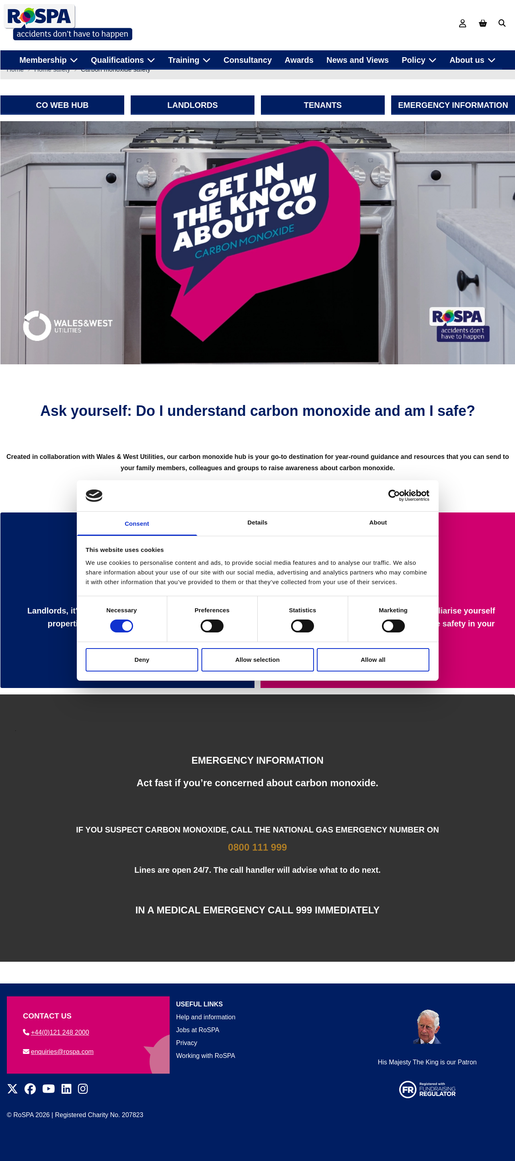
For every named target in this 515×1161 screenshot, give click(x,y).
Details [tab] (258, 522)
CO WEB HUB (62, 110)
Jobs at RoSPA (197, 1030)
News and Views (357, 56)
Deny (141, 659)
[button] (502, 23)
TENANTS (322, 110)
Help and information (206, 1017)
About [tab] (378, 522)
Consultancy (248, 56)
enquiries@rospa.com (58, 1051)
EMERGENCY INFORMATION (453, 110)
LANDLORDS (192, 110)
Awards (299, 56)
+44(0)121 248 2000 (56, 1032)
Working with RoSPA (205, 1055)
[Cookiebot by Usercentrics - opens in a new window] (394, 496)
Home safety (52, 75)
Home (15, 75)
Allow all (373, 659)
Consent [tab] (137, 523)
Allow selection (257, 659)
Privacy (186, 1042)
